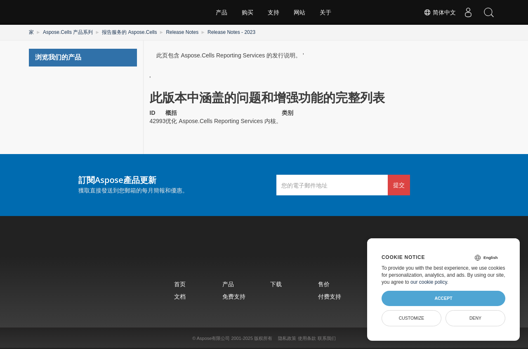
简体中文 (440, 12)
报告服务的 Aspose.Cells (129, 32)
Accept (443, 298)
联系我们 (327, 338)
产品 (221, 12)
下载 (276, 284)
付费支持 (329, 296)
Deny (475, 318)
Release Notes (182, 32)
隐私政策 (287, 338)
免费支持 (233, 296)
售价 (324, 284)
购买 (247, 12)
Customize (411, 318)
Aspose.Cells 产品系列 (68, 32)
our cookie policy (428, 282)
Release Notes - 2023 (231, 32)
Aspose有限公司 (213, 338)
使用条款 (307, 338)
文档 (180, 296)
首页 (180, 284)
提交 (399, 185)
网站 (299, 12)
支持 (273, 12)
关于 (325, 12)
